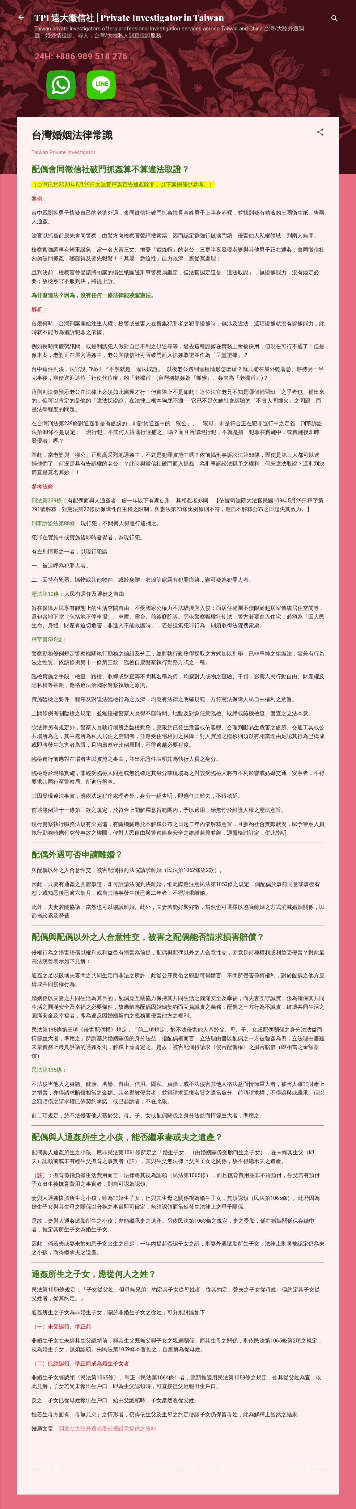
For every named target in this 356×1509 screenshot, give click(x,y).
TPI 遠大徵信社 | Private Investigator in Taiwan (129, 17)
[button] (320, 133)
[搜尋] (334, 20)
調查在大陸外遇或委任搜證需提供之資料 (107, 1428)
